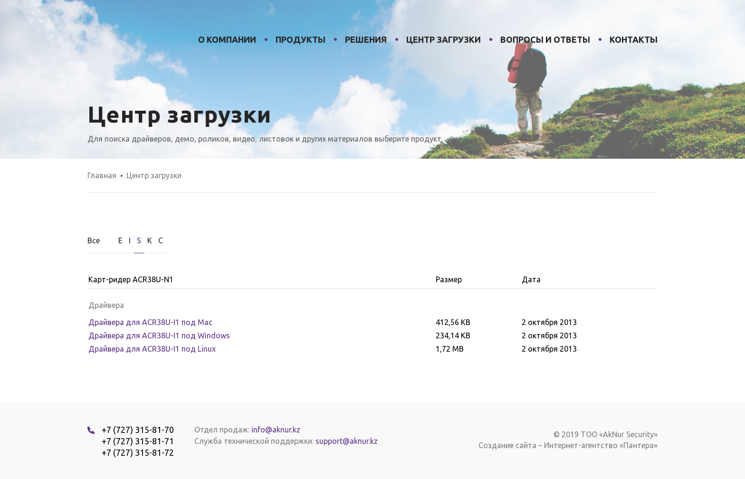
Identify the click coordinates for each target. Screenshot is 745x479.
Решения (366, 39)
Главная (101, 175)
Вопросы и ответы (545, 39)
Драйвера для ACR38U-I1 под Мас (150, 322)
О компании (227, 39)
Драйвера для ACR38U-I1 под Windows (159, 335)
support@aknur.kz (346, 441)
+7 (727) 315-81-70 (138, 429)
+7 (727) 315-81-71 (138, 441)
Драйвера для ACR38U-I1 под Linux (152, 349)
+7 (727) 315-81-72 (138, 452)
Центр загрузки (443, 39)
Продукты (300, 39)
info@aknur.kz (275, 429)
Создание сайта (507, 445)
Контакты (634, 39)
